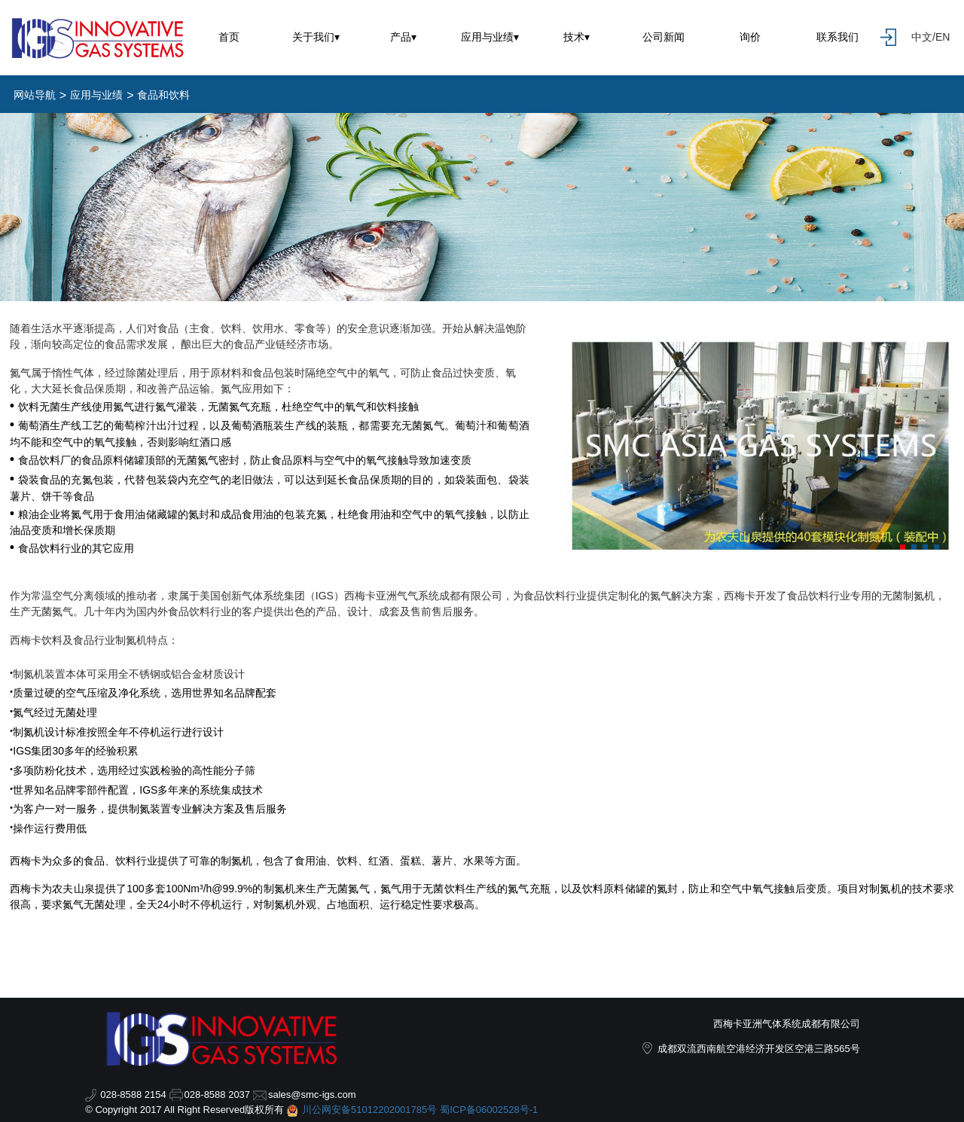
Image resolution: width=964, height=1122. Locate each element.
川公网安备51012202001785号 (369, 1109)
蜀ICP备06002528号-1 (489, 1109)
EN (942, 37)
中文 (921, 37)
